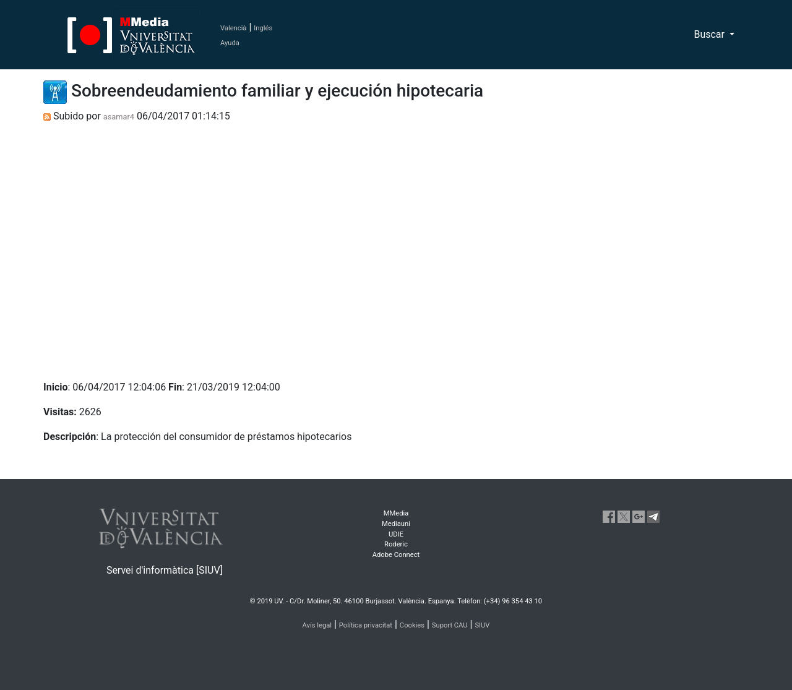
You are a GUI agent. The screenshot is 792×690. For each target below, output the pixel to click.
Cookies (412, 625)
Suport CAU (450, 625)
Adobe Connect (396, 555)
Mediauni (396, 524)
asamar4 (118, 116)
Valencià (233, 28)
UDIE (396, 534)
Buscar (710, 34)
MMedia (396, 513)
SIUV (482, 625)
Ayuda (229, 43)
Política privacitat (365, 625)
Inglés (263, 28)
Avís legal (317, 625)
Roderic (396, 544)
